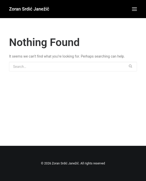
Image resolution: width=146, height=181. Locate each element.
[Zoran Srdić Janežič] (29, 9)
